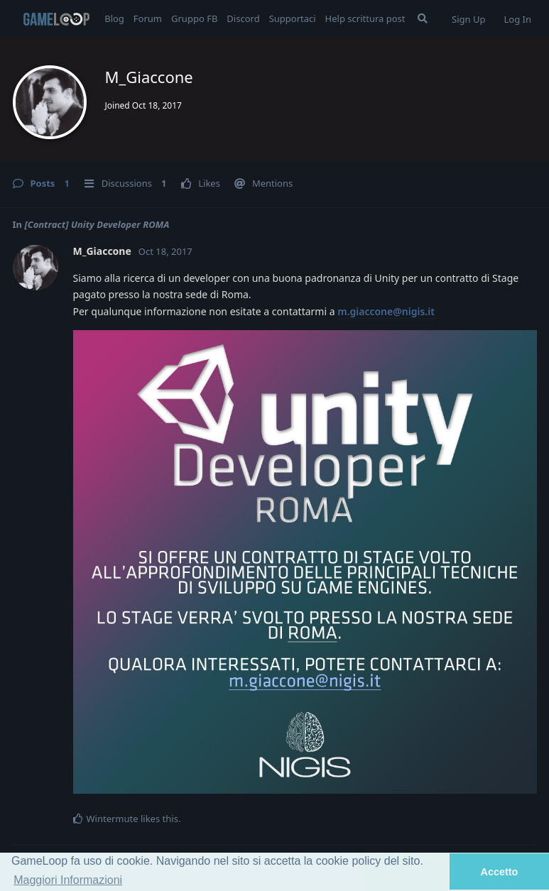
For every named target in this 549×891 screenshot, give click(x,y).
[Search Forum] (422, 18)
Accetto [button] (499, 872)
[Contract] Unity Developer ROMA (96, 224)
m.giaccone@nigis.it (386, 311)
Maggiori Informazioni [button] (67, 880)
